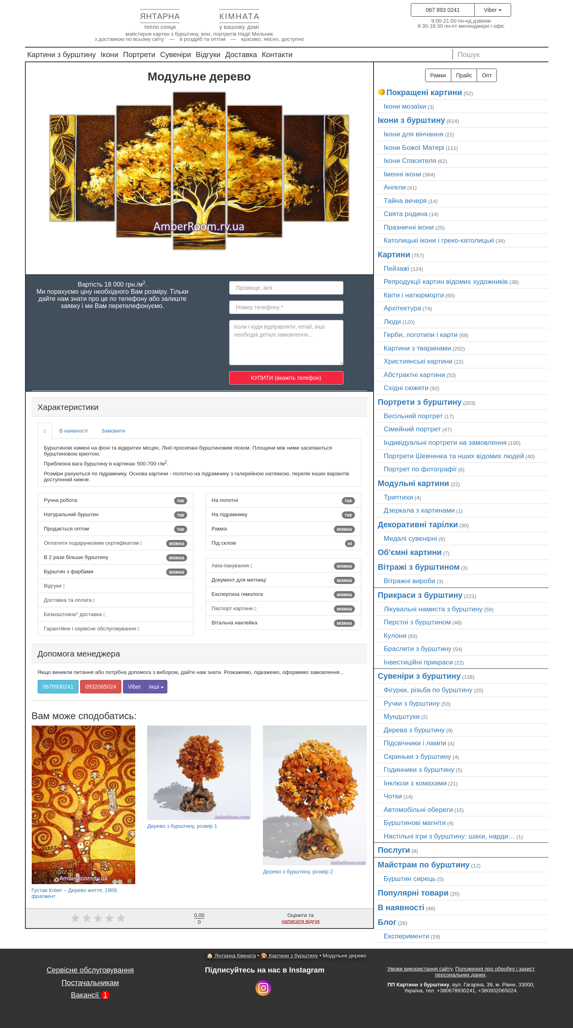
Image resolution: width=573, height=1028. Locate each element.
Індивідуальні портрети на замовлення (445, 442)
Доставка (241, 54)
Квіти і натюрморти (414, 295)
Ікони (110, 54)
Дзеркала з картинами (419, 510)
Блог (387, 922)
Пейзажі (397, 268)
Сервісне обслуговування (90, 970)
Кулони (395, 635)
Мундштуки (402, 716)
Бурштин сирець (410, 879)
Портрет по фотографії (420, 469)
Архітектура (403, 308)
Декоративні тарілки (418, 524)
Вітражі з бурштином (419, 567)
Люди (392, 321)
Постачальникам (90, 982)
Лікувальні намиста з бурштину (433, 609)
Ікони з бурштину (411, 120)
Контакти (277, 54)
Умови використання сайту (419, 969)
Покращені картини (424, 92)
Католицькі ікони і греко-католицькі (439, 240)
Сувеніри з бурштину (419, 676)
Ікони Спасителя (410, 161)
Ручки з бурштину (412, 703)
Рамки (438, 75)
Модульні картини (413, 483)
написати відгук (301, 921)
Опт (487, 75)
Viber (492, 10)
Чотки (393, 796)
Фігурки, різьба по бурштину (428, 690)
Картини (394, 254)
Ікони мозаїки (405, 106)
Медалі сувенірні (410, 538)
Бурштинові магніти (415, 823)
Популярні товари (413, 892)
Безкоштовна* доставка (74, 614)
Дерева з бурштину (414, 730)
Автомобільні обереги (418, 810)
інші (156, 686)
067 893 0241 (443, 10)
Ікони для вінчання (414, 134)
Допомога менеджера (79, 653)
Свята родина (406, 214)
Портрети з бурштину (420, 402)
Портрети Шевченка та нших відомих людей (454, 456)
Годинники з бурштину (419, 769)
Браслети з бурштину (418, 649)
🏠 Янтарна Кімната (231, 956)
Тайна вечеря (405, 201)
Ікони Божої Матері (414, 147)
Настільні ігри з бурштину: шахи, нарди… (449, 836)
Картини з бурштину (61, 54)
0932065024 (100, 686)
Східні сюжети (406, 388)
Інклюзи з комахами (415, 783)
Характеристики (68, 407)
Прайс (464, 75)
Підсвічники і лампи (415, 743)
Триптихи (398, 497)
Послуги (394, 850)
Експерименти (406, 936)
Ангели (395, 187)
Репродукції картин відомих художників (446, 281)
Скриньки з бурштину (417, 756)
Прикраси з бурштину (420, 595)
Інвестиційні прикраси (418, 662)
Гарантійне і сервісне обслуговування (92, 629)
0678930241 (58, 686)
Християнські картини (418, 361)
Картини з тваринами (417, 348)
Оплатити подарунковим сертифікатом (115, 543)
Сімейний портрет (412, 429)
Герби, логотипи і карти (421, 335)
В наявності (73, 431)
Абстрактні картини (414, 375)
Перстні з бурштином (417, 622)
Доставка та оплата (69, 600)
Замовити (113, 431)
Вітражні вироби (409, 581)
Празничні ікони (409, 227)
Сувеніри (175, 54)
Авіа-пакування (283, 566)
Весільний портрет (413, 416)
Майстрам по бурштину (424, 864)
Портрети (139, 54)
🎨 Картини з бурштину (289, 956)
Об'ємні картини (410, 552)
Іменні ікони (403, 174)
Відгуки (208, 54)
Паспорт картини (283, 609)
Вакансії (90, 995)
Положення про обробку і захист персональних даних (485, 972)
